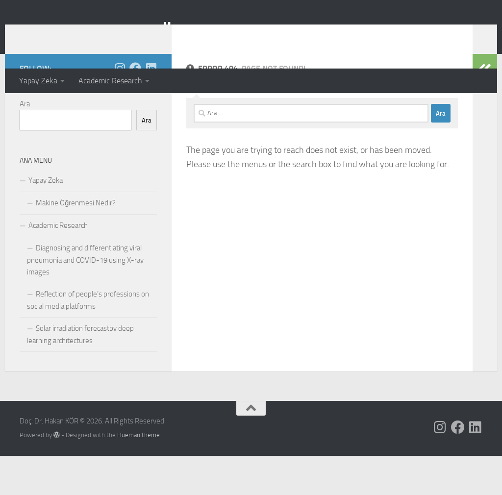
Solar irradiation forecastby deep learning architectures (80, 373)
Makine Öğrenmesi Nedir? (76, 242)
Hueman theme (138, 474)
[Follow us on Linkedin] (151, 107)
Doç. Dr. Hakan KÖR (103, 34)
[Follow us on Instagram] (120, 107)
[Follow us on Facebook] (135, 107)
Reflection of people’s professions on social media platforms (88, 339)
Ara (25, 143)
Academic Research (110, 80)
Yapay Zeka (38, 80)
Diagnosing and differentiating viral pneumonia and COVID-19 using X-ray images (85, 299)
